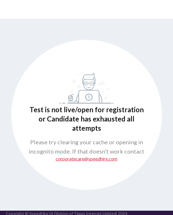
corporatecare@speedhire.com (86, 158)
